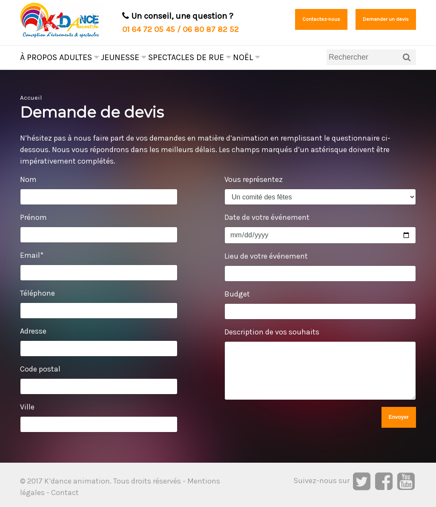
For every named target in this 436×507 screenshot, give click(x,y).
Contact (65, 492)
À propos (38, 57)
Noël (246, 57)
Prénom (33, 217)
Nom (28, 179)
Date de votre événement (267, 217)
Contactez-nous (321, 19)
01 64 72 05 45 (148, 29)
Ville (27, 407)
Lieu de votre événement (266, 256)
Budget (237, 294)
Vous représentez (253, 179)
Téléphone (37, 293)
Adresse (33, 331)
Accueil (31, 97)
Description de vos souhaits (271, 332)
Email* (31, 255)
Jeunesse (123, 57)
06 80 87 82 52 (211, 29)
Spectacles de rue (189, 57)
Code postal (40, 369)
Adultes (79, 57)
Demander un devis (386, 19)
